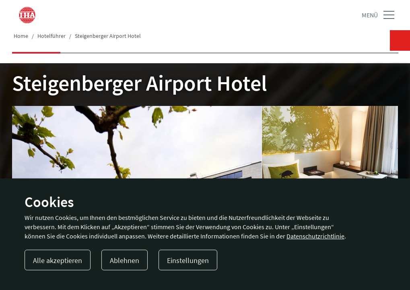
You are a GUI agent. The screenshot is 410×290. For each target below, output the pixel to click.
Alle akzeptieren (57, 260)
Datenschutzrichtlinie (315, 236)
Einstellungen (188, 260)
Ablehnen (124, 260)
